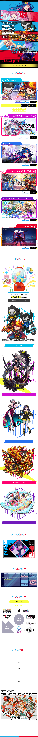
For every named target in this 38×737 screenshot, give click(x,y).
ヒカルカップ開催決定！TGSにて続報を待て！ (19, 110)
